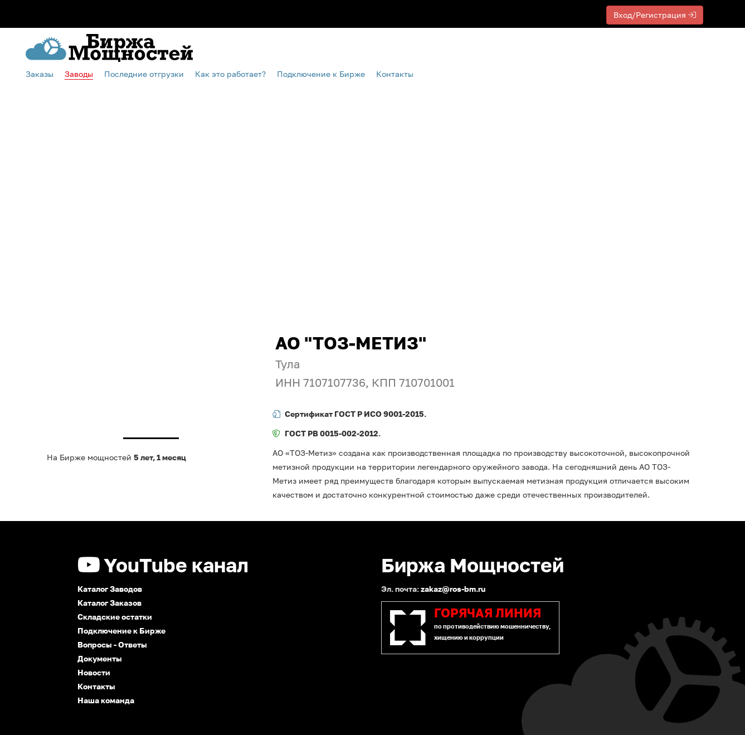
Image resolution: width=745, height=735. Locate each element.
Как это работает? (230, 74)
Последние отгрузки (144, 74)
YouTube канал (163, 565)
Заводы (79, 74)
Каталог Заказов (109, 602)
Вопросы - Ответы (112, 644)
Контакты (394, 74)
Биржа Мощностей (472, 565)
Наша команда (105, 700)
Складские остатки (114, 616)
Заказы (39, 74)
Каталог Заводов (109, 588)
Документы (99, 658)
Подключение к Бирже (121, 630)
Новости (93, 672)
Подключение (321, 74)
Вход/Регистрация (654, 15)
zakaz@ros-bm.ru (453, 588)
